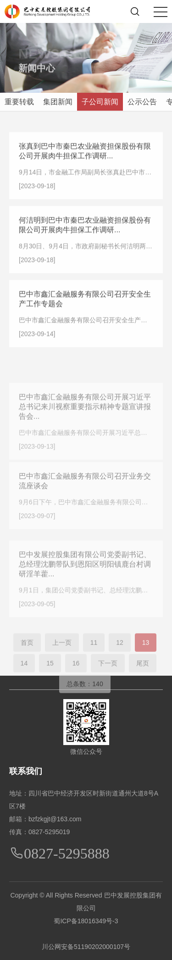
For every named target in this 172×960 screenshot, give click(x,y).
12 (119, 657)
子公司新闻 (100, 102)
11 (94, 657)
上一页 (62, 657)
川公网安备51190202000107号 (86, 946)
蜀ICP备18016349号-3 (86, 921)
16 (76, 678)
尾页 (142, 678)
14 (24, 678)
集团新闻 (57, 102)
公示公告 (142, 102)
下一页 (107, 678)
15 (50, 678)
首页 (27, 657)
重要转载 (19, 102)
